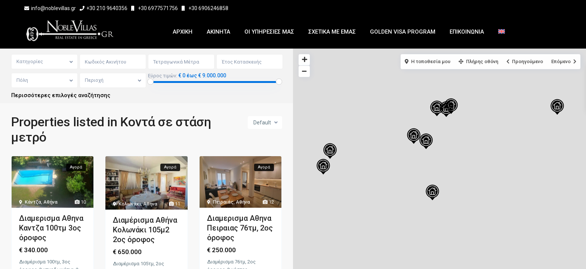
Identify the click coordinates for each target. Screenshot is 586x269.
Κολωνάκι (129, 204)
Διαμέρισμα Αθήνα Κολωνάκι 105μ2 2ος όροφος (145, 230)
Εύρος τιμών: (163, 75)
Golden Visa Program (402, 31)
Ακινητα (218, 31)
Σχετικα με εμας (332, 31)
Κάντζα (33, 202)
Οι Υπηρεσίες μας (269, 31)
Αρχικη (182, 31)
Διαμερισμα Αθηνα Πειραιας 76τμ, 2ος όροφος (240, 228)
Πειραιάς (223, 202)
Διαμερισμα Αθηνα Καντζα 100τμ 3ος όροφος (51, 228)
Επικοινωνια (467, 31)
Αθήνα (50, 202)
